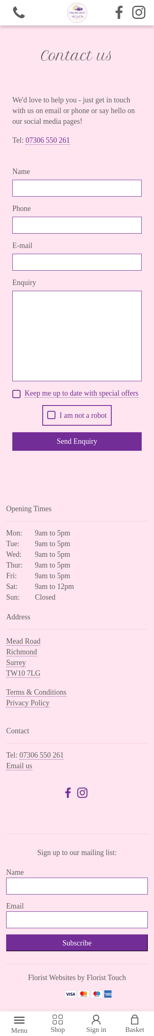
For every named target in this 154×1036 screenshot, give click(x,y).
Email (15, 906)
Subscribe (77, 943)
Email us (19, 766)
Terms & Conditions (36, 692)
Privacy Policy (28, 703)
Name (21, 171)
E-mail (22, 245)
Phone (21, 208)
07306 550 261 (41, 755)
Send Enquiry (77, 441)
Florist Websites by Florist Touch (77, 977)
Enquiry (24, 282)
